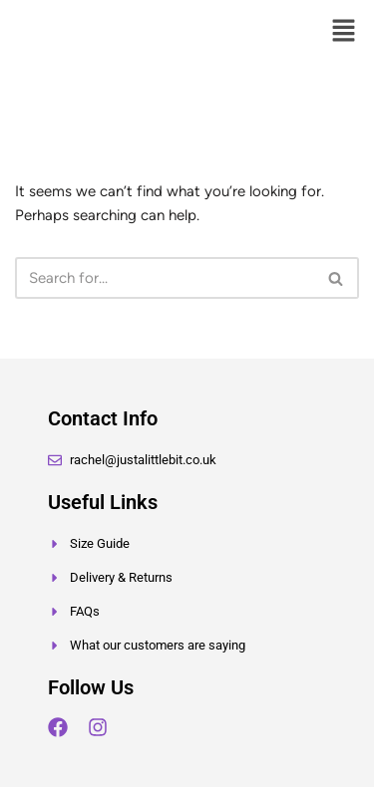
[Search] (164, 278)
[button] (344, 32)
